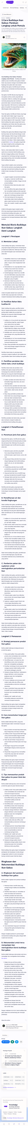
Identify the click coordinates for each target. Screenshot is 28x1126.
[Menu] (14, 1124)
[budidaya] (8, 1080)
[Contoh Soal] (6, 8)
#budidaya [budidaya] (4, 1035)
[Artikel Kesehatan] (8, 1077)
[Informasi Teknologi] (14, 8)
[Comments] (24, 1124)
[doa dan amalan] (8, 1084)
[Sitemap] (14, 1114)
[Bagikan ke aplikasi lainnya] (21, 1041)
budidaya (11, 142)
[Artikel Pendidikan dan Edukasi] (16, 1061)
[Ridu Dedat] (8, 36)
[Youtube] (20, 1112)
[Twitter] (15, 1112)
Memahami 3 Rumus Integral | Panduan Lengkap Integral (13, 1064)
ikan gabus (4, 958)
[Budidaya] (22, 8)
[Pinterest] (10, 1114)
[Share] (19, 1124)
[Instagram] (10, 1112)
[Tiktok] (5, 1114)
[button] (26, 2)
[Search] (23, 2)
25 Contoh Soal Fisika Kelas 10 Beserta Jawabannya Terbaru (13, 1056)
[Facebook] (5, 1112)
